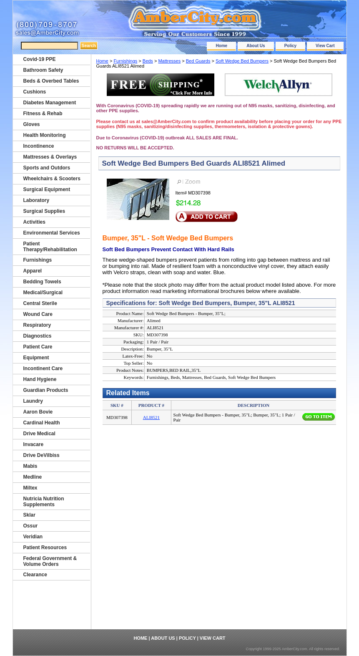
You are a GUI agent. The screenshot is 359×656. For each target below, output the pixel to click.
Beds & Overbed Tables (51, 81)
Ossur (30, 526)
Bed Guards (198, 60)
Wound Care (38, 314)
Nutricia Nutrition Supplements (43, 501)
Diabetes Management (49, 103)
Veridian (33, 537)
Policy (290, 45)
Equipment (36, 358)
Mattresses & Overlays (50, 157)
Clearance (35, 575)
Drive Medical (39, 433)
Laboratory (36, 200)
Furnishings (125, 60)
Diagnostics (37, 336)
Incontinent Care (43, 368)
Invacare (33, 444)
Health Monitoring (44, 135)
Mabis (30, 466)
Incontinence (38, 146)
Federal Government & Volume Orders (50, 561)
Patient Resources (45, 547)
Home (221, 45)
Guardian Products (45, 390)
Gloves (31, 124)
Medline (32, 477)
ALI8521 (151, 417)
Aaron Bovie (38, 412)
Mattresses (169, 60)
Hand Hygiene (40, 379)
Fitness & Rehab (43, 113)
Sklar (29, 515)
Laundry (33, 401)
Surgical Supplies (44, 211)
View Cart (325, 45)
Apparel (32, 271)
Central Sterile (40, 303)
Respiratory (37, 325)
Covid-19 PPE (39, 59)
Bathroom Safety (43, 70)
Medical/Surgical (43, 292)
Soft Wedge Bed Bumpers (242, 60)
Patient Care (38, 347)
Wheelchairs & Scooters (51, 179)
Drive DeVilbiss (41, 455)
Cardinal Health (41, 423)
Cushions (34, 92)
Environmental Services (51, 233)
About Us (255, 45)
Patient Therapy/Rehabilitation (50, 246)
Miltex (30, 488)
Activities (34, 222)
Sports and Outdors (46, 168)
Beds (148, 60)
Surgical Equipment (46, 189)
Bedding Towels (42, 282)
